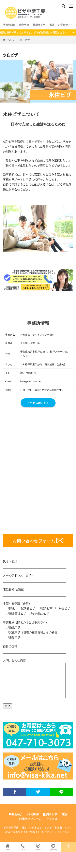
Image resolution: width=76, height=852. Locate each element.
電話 (51, 24)
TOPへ (68, 847)
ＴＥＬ (22, 847)
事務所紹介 (9, 24)
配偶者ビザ (39, 24)
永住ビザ (25, 39)
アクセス (51, 819)
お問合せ (53, 847)
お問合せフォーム (30, 819)
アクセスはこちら (38, 402)
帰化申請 (24, 24)
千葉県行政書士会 (30, 343)
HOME (10, 39)
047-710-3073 (28, 372)
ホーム (7, 847)
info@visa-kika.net (31, 381)
